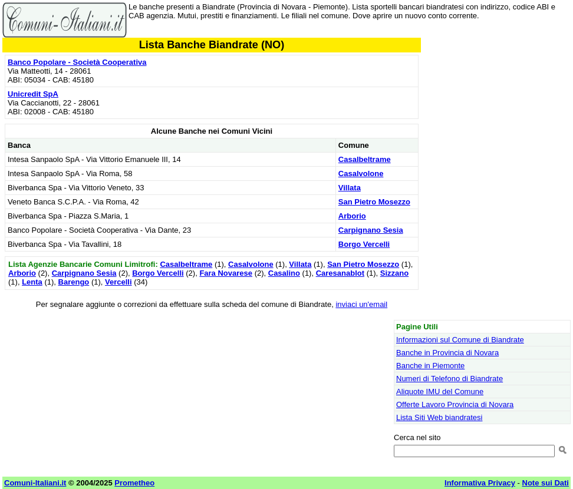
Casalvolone (361, 173)
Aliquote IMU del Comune (439, 391)
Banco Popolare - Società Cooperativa (77, 62)
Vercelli (118, 281)
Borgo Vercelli (364, 244)
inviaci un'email (361, 304)
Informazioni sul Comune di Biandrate (460, 339)
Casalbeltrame (364, 159)
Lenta (32, 281)
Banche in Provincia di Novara (447, 352)
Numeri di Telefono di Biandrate (449, 378)
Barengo (74, 281)
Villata (349, 187)
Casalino (284, 273)
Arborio (352, 216)
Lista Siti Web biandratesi (439, 417)
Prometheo (134, 482)
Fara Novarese (225, 273)
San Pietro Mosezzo (374, 201)
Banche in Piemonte (430, 365)
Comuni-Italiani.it (35, 482)
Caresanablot (340, 273)
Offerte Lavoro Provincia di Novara (454, 404)
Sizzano (394, 273)
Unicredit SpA (33, 94)
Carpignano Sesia (370, 230)
